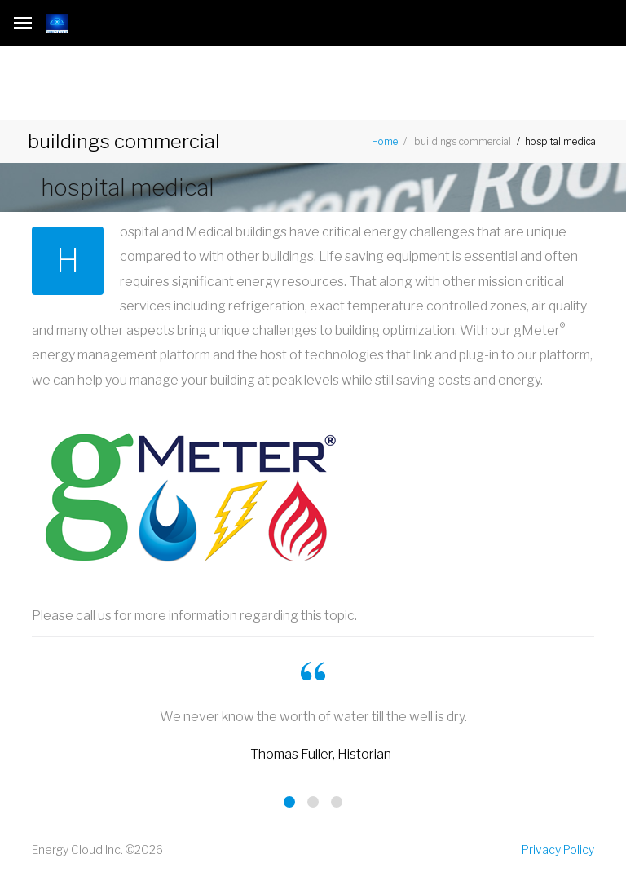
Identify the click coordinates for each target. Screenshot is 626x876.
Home (385, 141)
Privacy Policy (558, 849)
